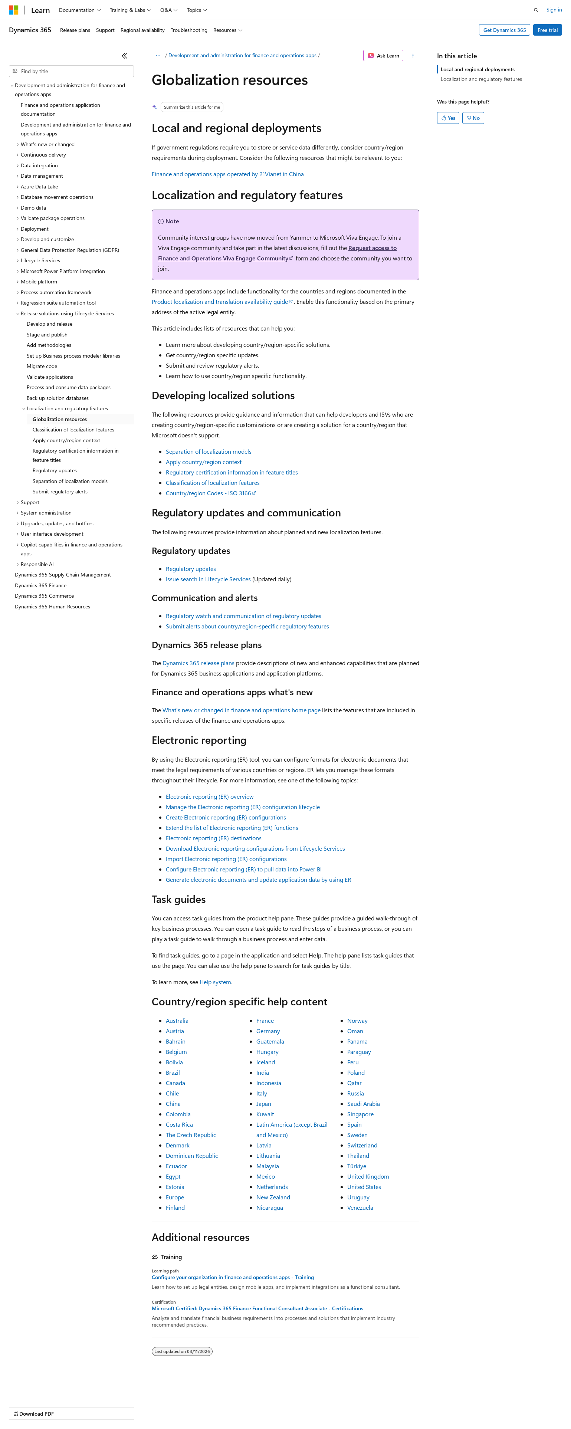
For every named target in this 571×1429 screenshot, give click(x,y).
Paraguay (359, 1051)
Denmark (178, 1145)
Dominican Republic (192, 1155)
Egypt (173, 1176)
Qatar (354, 1083)
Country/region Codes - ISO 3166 (208, 493)
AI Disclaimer (24, 1406)
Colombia (178, 1114)
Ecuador (176, 1166)
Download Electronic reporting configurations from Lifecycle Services (255, 848)
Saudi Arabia (363, 1103)
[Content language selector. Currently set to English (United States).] (43, 1389)
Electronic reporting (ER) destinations (214, 838)
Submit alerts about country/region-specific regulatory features (247, 626)
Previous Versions (67, 1406)
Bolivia (174, 1062)
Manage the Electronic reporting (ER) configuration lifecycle (243, 807)
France (265, 1020)
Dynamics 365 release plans (198, 663)
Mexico (265, 1176)
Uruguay (358, 1197)
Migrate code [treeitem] (42, 365)
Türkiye (356, 1166)
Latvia (264, 1145)
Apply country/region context (204, 462)
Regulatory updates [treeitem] (55, 470)
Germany (268, 1031)
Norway (357, 1020)
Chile (172, 1093)
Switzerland (362, 1145)
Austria (175, 1031)
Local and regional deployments (478, 69)
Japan (263, 1103)
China (173, 1103)
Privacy (162, 1406)
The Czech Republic (191, 1135)
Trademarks (308, 1406)
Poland (356, 1072)
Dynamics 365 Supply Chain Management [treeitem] (63, 574)
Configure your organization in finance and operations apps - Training (233, 1277)
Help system (215, 982)
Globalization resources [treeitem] (60, 419)
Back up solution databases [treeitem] (58, 397)
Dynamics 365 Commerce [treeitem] (44, 595)
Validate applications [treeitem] (50, 376)
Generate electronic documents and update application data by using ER (258, 879)
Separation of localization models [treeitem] (70, 480)
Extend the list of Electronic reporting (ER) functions (232, 827)
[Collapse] (124, 55)
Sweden (357, 1135)
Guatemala (270, 1041)
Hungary (267, 1051)
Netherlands (272, 1186)
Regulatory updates (191, 568)
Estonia (175, 1186)
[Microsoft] (14, 10)
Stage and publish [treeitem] (47, 334)
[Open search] (536, 10)
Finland (175, 1207)
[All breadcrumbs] (158, 56)
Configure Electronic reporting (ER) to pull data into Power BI (244, 869)
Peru (353, 1062)
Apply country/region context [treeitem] (66, 440)
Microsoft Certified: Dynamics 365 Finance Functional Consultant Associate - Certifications (257, 1308)
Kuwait (265, 1114)
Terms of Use (271, 1406)
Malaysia (267, 1166)
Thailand (358, 1155)
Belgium (176, 1051)
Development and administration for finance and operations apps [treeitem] (76, 129)
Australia (177, 1020)
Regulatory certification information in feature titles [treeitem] (76, 455)
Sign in (554, 9)
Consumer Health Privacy (213, 1406)
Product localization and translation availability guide (220, 301)
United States (364, 1186)
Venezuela (360, 1207)
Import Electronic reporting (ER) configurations (226, 859)
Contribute (133, 1406)
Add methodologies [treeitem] (49, 344)
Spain (354, 1124)
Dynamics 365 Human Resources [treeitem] (52, 606)
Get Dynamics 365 (504, 29)
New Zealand (273, 1197)
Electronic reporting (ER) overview (210, 796)
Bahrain (176, 1041)
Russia (355, 1093)
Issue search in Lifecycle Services (208, 579)
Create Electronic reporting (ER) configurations (226, 817)
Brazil (173, 1072)
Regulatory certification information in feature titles (232, 472)
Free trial (548, 29)
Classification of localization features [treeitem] (73, 429)
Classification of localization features (213, 482)
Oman (355, 1031)
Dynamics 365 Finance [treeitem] (40, 585)
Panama (357, 1041)
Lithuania (268, 1155)
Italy (261, 1093)
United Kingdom (368, 1176)
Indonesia (268, 1083)
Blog (101, 1406)
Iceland (265, 1062)
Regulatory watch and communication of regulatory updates (243, 616)
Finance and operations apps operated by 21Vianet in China (228, 174)
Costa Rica (179, 1124)
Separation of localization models (209, 451)
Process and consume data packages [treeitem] (69, 387)
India (262, 1072)
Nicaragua (269, 1207)
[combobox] (71, 71)
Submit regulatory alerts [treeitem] (60, 491)
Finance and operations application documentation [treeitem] (60, 109)
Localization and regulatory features (481, 78)
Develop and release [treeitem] (49, 323)
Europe (175, 1197)
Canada (175, 1083)
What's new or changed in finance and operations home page (242, 710)
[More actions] (412, 56)
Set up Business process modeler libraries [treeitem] (73, 355)
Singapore (360, 1114)
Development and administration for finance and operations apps (242, 55)
